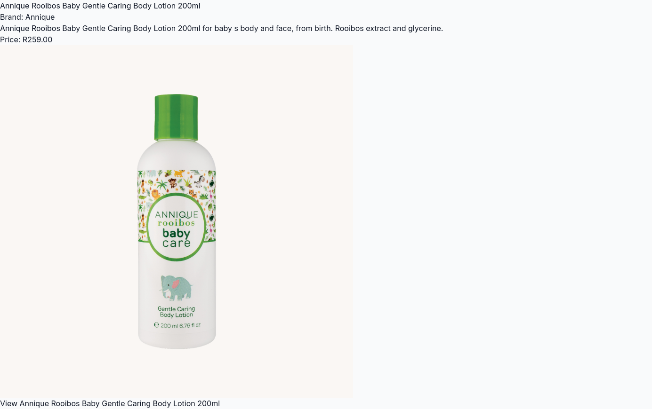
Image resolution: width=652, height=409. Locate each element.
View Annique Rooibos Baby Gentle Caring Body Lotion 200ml (110, 403)
